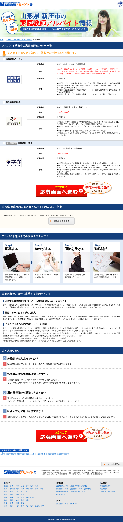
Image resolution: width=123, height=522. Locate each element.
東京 (5, 489)
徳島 (17, 503)
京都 (17, 497)
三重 (22, 494)
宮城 (31, 486)
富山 (22, 492)
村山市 (37, 454)
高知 (22, 503)
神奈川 (12, 489)
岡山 (11, 500)
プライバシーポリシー (107, 492)
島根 (22, 500)
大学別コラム (60, 494)
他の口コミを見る (61, 221)
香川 (11, 503)
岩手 (27, 486)
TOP (1, 40)
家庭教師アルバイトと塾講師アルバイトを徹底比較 (73, 489)
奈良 (27, 497)
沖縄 (42, 506)
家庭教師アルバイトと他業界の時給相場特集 (71, 486)
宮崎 (31, 506)
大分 (27, 506)
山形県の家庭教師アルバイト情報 (19, 40)
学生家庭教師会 (11, 102)
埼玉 (17, 489)
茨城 (27, 489)
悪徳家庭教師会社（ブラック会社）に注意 (70, 492)
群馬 (31, 489)
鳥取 (27, 500)
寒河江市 (25, 454)
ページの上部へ (113, 464)
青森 (11, 486)
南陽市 (66, 454)
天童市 (48, 454)
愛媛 (5, 503)
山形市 (2, 454)
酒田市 (19, 454)
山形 (22, 486)
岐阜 (17, 494)
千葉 (22, 489)
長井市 (42, 454)
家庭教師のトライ (13, 59)
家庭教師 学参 (17, 143)
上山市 (31, 454)
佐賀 (11, 506)
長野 (11, 492)
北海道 (6, 486)
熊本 (22, 506)
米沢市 (8, 454)
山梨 (41, 489)
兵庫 (11, 497)
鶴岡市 (13, 454)
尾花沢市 (60, 454)
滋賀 (22, 497)
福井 (27, 492)
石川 (17, 492)
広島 (5, 500)
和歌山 (32, 497)
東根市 (53, 454)
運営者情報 (103, 489)
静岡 (11, 494)
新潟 (5, 492)
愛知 (5, 494)
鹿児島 (37, 506)
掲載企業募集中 (105, 486)
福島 (36, 486)
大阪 (5, 497)
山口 (17, 500)
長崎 (17, 506)
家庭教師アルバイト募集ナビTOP (67, 504)
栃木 (36, 489)
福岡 (5, 506)
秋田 (17, 486)
